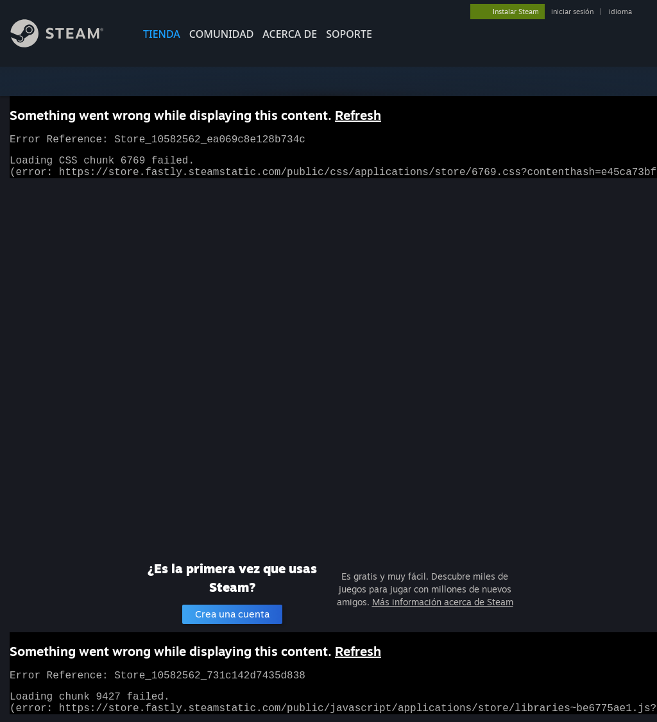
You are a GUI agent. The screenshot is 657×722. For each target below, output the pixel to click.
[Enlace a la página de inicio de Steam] (66, 43)
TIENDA (161, 34)
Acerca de (289, 34)
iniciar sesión (572, 11)
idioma (620, 11)
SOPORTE (349, 34)
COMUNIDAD (221, 34)
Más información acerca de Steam (442, 601)
